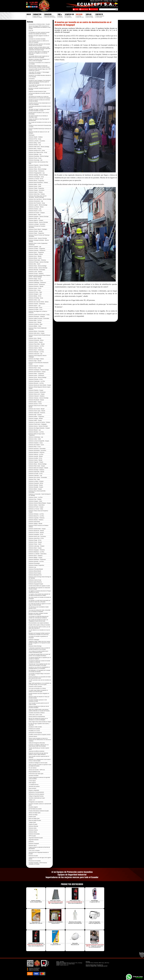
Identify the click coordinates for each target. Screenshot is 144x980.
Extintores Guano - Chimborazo (36, 375)
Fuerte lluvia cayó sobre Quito (36, 773)
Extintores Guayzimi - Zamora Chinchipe (38, 216)
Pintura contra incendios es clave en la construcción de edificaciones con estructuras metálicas (40, 740)
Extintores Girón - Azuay (34, 290)
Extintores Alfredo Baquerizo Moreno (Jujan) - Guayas (40, 387)
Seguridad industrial (33, 839)
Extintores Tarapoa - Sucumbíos (36, 190)
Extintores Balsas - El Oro (35, 296)
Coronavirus (32, 78)
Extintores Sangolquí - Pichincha (37, 550)
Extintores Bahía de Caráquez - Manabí (38, 467)
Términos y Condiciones (34, 968)
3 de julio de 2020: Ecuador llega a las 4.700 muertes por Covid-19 (39, 69)
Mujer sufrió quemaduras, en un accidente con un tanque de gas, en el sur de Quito (40, 684)
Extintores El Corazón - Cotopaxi (37, 212)
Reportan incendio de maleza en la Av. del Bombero (39, 132)
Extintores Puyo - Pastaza (35, 499)
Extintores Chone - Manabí (35, 542)
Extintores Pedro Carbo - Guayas (37, 466)
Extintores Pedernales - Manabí (36, 471)
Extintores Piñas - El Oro (35, 446)
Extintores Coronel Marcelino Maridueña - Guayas (39, 363)
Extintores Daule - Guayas (35, 548)
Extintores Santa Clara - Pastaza (37, 194)
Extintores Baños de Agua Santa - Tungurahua (37, 434)
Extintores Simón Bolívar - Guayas (37, 371)
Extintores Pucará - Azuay (35, 158)
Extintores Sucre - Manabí (35, 256)
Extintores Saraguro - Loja (35, 294)
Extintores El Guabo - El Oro (36, 473)
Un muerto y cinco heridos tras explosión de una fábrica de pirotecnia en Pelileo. (39, 594)
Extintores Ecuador (33, 855)
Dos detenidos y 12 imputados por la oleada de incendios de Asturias (39, 671)
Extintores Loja (32, 567)
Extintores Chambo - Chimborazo (37, 303)
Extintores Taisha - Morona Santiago (37, 169)
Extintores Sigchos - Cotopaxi (36, 220)
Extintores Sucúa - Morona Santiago (37, 377)
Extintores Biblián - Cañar (35, 326)
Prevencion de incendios (35, 860)
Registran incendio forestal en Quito (37, 91)
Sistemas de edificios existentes (36, 751)
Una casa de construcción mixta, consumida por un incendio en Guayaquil (39, 611)
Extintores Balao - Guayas (35, 401)
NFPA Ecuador (32, 835)
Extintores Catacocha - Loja (35, 353)
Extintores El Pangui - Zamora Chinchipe (39, 262)
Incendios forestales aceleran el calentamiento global (40, 804)
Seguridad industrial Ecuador (36, 837)
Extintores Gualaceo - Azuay (36, 442)
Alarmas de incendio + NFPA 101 (37, 769)
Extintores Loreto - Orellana (35, 271)
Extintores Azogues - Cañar (35, 501)
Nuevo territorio (32, 788)
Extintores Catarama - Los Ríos (36, 346)
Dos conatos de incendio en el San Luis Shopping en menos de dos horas (38, 620)
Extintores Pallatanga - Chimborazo (37, 282)
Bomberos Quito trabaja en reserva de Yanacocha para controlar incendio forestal (39, 66)
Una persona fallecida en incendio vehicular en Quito (39, 94)
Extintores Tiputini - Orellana (36, 137)
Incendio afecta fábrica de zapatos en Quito (39, 585)
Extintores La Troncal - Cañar (36, 509)
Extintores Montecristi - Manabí (36, 530)
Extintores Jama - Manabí (35, 338)
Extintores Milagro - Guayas (35, 557)
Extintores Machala (33, 826)
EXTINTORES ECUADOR (35, 809)
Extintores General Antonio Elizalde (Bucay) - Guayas (40, 335)
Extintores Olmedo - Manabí (35, 231)
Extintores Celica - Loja (34, 300)
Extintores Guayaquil (34, 843)
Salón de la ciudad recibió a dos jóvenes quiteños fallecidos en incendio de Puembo (39, 710)
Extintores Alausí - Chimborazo (36, 350)
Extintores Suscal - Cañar (35, 186)
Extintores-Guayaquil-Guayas (36, 584)
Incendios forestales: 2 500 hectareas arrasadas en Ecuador (38, 863)
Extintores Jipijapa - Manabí (35, 523)
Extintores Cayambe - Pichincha (36, 517)
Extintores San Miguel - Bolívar (36, 358)
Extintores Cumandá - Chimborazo (37, 392)
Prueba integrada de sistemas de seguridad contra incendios (39, 778)
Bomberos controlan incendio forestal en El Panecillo (39, 89)
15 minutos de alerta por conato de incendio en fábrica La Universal (39, 661)
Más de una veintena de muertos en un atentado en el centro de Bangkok (38, 719)
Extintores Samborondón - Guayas (37, 528)
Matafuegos (31, 135)
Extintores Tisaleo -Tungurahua (36, 188)
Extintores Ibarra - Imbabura (35, 555)
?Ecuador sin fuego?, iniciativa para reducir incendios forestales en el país (39, 110)
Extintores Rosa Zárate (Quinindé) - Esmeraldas (37, 491)
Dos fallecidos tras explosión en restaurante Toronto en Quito (39, 588)
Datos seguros (32, 782)
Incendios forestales (33, 775)
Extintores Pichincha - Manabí (36, 286)
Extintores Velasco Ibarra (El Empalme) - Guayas (39, 511)
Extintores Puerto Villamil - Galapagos (38, 229)
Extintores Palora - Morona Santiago (37, 266)
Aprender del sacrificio (34, 786)
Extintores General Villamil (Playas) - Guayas (40, 503)
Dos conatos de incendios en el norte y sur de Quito (40, 123)
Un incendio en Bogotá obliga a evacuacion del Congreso (39, 674)
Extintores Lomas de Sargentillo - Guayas (39, 441)
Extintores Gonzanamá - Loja (36, 201)
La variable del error (33, 784)
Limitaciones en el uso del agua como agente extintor (40, 858)
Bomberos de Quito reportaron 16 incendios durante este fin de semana (39, 44)
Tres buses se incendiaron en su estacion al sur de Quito (39, 63)
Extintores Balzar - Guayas (35, 489)
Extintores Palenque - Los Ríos (36, 351)
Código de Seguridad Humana (36, 796)
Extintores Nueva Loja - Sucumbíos (37, 536)
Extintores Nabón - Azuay (35, 184)
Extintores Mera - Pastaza (35, 148)
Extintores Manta (33, 832)
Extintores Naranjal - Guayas (36, 485)
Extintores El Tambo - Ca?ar (35, 309)
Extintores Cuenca (33, 830)
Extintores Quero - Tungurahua (36, 252)
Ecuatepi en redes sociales (35, 726)
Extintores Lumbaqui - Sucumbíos (37, 224)
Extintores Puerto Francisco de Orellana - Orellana (39, 526)
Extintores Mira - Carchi (34, 264)
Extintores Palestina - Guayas (36, 390)
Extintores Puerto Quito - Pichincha (37, 260)
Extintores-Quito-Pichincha (35, 582)
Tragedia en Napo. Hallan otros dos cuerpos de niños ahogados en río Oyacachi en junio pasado (39, 643)
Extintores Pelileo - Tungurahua (36, 416)
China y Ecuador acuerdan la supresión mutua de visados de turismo (40, 765)
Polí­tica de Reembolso (34, 970)
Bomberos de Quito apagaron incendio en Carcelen (39, 36)
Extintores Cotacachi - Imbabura (36, 396)
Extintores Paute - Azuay (35, 367)
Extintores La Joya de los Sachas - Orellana (39, 422)
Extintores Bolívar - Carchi (35, 258)
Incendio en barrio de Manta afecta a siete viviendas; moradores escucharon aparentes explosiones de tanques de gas (39, 48)
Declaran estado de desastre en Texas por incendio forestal (39, 697)
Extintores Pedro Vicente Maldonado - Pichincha (38, 328)
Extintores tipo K (33, 845)
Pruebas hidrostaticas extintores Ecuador (39, 810)
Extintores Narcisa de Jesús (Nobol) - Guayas (40, 385)
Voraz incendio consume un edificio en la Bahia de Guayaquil (39, 41)
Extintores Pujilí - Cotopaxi (35, 414)
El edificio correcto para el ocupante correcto (39, 734)
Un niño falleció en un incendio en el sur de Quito (39, 630)
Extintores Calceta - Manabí (35, 460)
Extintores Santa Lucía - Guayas (37, 394)
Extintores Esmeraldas (34, 563)
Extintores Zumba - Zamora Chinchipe (38, 267)
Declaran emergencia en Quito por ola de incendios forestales (39, 707)
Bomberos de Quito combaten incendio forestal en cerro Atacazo (38, 614)
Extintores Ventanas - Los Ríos (36, 514)
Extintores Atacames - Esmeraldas (37, 448)
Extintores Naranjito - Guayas (36, 487)
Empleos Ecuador (33, 824)
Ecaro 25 (31, 30)
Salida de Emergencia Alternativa (37, 743)
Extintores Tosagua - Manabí (36, 418)
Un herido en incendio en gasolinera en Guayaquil (38, 637)
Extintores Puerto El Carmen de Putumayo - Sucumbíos (39, 235)
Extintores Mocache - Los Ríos (36, 383)
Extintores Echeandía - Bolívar (36, 340)
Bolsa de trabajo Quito (34, 818)
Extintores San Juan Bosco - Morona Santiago (40, 199)
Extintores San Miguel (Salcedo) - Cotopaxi (39, 428)
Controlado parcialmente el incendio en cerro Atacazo (40, 107)
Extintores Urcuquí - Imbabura (36, 273)
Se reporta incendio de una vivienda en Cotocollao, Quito (38, 116)
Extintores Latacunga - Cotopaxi (36, 546)
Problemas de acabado (34, 728)
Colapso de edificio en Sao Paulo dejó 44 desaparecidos (39, 119)
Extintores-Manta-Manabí (35, 571)
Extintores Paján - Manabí (35, 360)
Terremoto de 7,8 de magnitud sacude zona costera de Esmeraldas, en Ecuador (39, 664)
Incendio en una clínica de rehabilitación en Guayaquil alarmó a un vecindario (39, 668)
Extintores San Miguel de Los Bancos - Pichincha (38, 312)
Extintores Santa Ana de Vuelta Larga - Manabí (38, 406)
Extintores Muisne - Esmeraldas (36, 331)
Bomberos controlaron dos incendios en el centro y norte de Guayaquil (39, 60)
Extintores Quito (32, 828)
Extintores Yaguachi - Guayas (36, 462)
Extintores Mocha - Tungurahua (36, 180)
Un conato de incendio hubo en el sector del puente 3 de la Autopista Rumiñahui (39, 655)
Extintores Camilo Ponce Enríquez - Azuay (39, 314)
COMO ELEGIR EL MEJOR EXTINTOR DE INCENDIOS (39, 848)
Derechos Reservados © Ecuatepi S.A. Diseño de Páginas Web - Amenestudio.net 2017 (97, 965)
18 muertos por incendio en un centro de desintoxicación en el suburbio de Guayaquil (39, 97)
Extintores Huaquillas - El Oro (36, 534)
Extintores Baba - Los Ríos (35, 320)
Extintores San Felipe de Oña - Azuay (38, 152)
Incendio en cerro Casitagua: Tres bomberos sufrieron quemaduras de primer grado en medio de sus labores (39, 82)
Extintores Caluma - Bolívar (35, 348)
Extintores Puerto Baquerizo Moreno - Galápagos (38, 356)
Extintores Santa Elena (34, 521)
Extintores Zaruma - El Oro (35, 403)
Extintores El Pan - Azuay (35, 139)
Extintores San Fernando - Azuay (37, 203)
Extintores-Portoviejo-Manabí (36, 569)
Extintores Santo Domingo (35, 646)
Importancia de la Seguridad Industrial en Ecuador (39, 853)
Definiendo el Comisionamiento (36, 792)
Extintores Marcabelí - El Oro (36, 280)
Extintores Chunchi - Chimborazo (37, 284)
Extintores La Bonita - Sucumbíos (37, 141)
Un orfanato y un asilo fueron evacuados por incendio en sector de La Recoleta (39, 601)
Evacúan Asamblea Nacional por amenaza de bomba (40, 129)
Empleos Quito (32, 816)
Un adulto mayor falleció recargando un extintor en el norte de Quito (38, 691)
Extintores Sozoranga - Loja (35, 160)
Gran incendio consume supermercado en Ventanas (39, 757)
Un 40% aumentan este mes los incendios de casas (40, 680)
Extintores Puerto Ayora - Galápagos (38, 424)
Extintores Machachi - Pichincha (36, 452)
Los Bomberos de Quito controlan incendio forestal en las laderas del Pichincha (39, 33)
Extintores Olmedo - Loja (35, 144)
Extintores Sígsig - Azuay (35, 278)
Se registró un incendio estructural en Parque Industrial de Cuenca (40, 591)
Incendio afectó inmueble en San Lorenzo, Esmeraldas (39, 113)
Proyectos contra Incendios (35, 686)
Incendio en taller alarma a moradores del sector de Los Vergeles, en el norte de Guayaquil (39, 53)
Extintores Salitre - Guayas (35, 420)
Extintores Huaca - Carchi (35, 288)
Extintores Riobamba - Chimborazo (37, 559)
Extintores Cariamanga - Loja (36, 437)
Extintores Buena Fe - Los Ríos (36, 516)
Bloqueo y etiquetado (34, 790)
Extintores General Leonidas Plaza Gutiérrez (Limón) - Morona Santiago (39, 276)
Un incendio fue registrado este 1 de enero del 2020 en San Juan (40, 85)
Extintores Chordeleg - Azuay (36, 298)
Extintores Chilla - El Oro (35, 167)
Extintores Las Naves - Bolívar (36, 207)
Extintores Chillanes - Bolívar (36, 254)
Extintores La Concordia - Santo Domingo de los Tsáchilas (40, 494)
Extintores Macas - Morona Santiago (37, 464)
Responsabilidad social (34, 771)
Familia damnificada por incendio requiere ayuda (39, 748)
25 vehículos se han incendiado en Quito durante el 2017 (39, 607)
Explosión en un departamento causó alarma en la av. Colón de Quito (40, 760)
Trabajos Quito (32, 822)
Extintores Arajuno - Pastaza (36, 192)
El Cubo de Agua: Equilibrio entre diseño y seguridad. (39, 724)
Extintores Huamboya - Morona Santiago (39, 156)
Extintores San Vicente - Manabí (36, 408)
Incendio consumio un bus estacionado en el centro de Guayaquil (39, 103)
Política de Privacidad (34, 969)
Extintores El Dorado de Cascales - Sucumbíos (37, 226)
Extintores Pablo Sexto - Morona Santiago (39, 146)
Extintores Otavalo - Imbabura (36, 519)
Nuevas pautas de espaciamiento (37, 716)
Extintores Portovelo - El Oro (36, 379)
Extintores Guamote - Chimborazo (37, 250)
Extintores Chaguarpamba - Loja (37, 173)
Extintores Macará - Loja (35, 430)
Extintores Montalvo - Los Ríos (36, 432)
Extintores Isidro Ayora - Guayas (36, 333)
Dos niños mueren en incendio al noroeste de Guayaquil (40, 598)
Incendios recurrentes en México (37, 712)
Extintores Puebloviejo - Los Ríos (37, 381)
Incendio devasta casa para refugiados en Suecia (39, 694)
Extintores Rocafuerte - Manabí (36, 400)
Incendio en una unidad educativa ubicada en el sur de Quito (40, 76)
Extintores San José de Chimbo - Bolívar (38, 301)
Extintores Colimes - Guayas (36, 342)
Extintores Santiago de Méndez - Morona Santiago (39, 241)
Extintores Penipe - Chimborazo (36, 171)
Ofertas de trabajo (33, 814)
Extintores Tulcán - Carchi (35, 544)
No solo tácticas (32, 768)
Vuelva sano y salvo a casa (35, 714)
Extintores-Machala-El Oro (35, 575)
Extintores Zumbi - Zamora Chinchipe (38, 238)
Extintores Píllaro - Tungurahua (36, 373)
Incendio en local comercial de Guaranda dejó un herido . (40, 126)
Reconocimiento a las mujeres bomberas (39, 623)
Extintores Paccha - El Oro (35, 210)
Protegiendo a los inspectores (36, 802)
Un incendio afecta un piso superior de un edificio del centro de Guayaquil (39, 57)
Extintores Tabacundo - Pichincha (37, 412)
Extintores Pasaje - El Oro (35, 540)
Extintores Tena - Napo (34, 479)
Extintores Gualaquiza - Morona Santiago (39, 369)
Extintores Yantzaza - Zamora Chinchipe (38, 398)
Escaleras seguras (33, 807)
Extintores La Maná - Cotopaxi (36, 481)
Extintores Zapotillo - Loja (35, 246)
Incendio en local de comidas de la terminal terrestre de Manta (39, 100)
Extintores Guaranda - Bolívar (36, 483)
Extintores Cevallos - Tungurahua (37, 248)
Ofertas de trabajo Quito (34, 812)
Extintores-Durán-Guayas (35, 573)
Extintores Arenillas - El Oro (35, 458)
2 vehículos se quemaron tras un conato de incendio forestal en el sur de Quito (39, 648)
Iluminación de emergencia (35, 732)
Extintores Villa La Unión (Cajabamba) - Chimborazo (38, 244)
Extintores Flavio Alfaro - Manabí (37, 344)
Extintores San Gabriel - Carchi (36, 444)
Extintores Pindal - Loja (34, 218)
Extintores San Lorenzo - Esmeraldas (38, 477)
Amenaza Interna (33, 736)
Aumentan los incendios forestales (37, 39)
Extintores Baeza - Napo (35, 214)
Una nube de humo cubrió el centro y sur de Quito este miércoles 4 (39, 627)
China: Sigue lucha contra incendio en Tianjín (40, 721)
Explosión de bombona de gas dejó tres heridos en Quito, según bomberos (38, 753)
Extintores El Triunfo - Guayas (36, 507)
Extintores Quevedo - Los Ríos (36, 561)
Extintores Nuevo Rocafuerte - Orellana (38, 182)
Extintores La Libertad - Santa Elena (37, 553)
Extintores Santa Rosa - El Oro (36, 538)
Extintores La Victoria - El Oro (36, 178)
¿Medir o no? (32, 800)
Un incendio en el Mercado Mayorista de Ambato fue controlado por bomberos (38, 617)
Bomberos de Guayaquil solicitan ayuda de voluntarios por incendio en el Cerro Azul (39, 634)
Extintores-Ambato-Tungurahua (36, 565)
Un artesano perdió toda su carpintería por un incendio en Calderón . (40, 658)
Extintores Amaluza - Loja (35, 208)
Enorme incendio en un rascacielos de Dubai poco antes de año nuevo (40, 677)
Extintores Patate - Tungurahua (36, 233)
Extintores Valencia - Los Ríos (36, 454)
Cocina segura (32, 780)
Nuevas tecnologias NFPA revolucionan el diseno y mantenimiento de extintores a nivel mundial (39, 27)
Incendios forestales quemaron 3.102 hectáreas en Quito (38, 700)
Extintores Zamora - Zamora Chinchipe (38, 426)
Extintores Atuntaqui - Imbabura (36, 469)
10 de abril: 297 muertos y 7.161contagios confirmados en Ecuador (39, 73)
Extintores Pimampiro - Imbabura (37, 316)
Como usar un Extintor (34, 850)
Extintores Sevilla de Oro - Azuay (37, 150)
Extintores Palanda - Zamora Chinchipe (38, 222)
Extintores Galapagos (34, 639)
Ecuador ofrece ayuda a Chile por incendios (39, 625)
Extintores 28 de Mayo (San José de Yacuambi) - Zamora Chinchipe (37, 196)
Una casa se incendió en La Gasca (37, 688)
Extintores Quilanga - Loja (35, 154)
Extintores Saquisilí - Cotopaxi (36, 366)
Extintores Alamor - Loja (34, 305)
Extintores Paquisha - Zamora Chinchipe (38, 165)
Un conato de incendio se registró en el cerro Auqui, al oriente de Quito (40, 604)
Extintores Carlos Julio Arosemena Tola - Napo (38, 162)
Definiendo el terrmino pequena (36, 794)
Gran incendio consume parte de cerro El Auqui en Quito (39, 703)
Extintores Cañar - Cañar (35, 439)
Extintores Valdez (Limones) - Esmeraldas (39, 318)
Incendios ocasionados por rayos (37, 798)
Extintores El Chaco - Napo (35, 292)
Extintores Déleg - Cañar (35, 142)
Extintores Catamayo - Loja (35, 475)
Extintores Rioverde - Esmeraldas (37, 269)
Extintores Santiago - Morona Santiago (38, 174)
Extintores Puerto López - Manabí (37, 410)
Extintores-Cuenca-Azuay (35, 580)
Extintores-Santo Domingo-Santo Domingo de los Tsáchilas (40, 577)
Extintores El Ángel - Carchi (35, 307)
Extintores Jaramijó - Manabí (36, 456)
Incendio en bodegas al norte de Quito (38, 762)
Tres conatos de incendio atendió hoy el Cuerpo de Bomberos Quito (38, 652)
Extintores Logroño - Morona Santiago (38, 205)
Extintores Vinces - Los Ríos (36, 497)
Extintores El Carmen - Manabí (36, 532)
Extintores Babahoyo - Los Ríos (36, 551)
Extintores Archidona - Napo (35, 324)
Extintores (31, 841)
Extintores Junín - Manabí (35, 322)
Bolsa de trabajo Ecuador (35, 820)
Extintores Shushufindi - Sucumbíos (37, 450)
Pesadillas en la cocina (34, 730)
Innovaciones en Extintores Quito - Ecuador (39, 24)
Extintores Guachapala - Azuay (36, 176)
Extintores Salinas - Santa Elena (36, 505)
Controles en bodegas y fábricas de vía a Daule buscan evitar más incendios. (39, 745)
